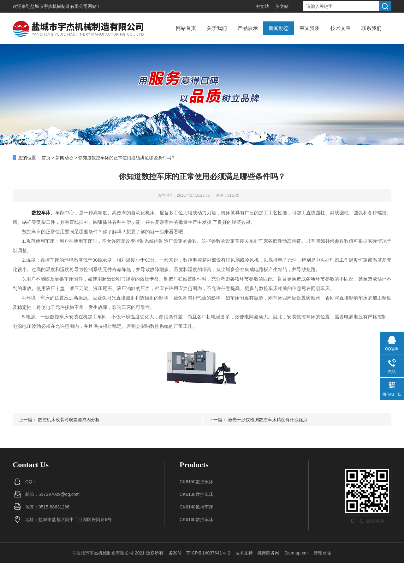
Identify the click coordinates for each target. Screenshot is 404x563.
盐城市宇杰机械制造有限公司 (59, 6)
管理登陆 (322, 552)
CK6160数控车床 (196, 519)
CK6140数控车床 (196, 506)
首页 (46, 157)
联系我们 (371, 28)
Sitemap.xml (296, 552)
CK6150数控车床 (196, 481)
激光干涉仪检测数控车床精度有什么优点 (267, 419)
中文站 (262, 6)
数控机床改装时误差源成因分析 (69, 419)
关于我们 (217, 28)
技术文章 (340, 28)
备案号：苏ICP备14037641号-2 (199, 552)
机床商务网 (268, 552)
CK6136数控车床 (196, 494)
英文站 (281, 6)
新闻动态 (279, 28)
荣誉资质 (310, 28)
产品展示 (248, 28)
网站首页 (186, 28)
